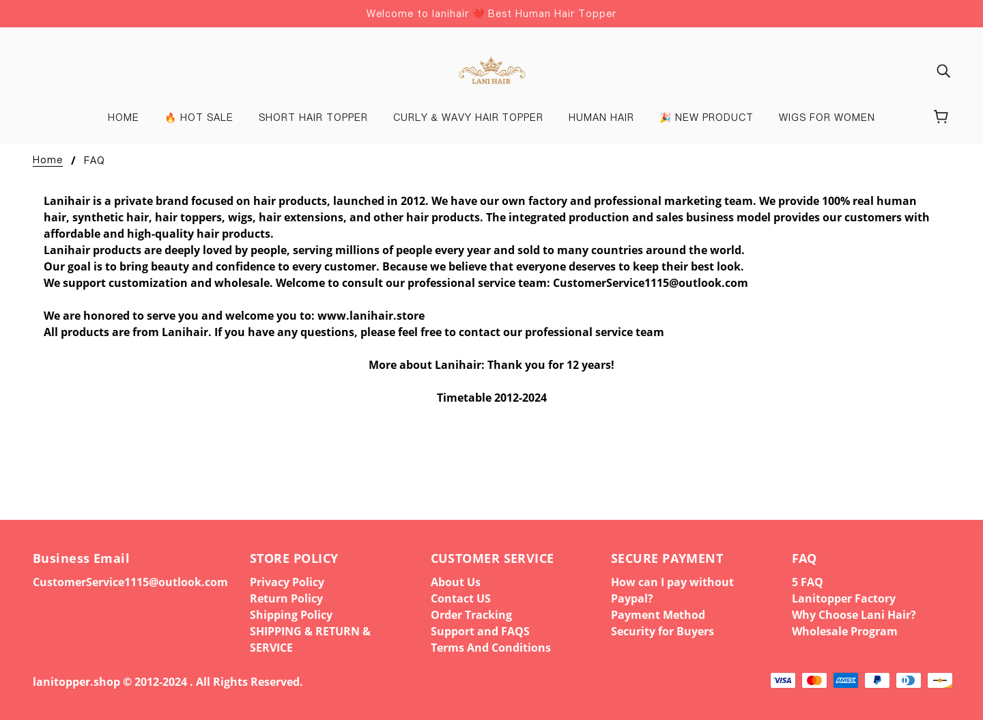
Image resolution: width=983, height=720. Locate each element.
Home (48, 160)
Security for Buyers (662, 631)
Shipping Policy (291, 614)
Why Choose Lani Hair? (854, 614)
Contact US (461, 598)
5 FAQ (807, 582)
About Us (456, 582)
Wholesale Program (845, 631)
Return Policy (286, 598)
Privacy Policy (287, 582)
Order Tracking (471, 614)
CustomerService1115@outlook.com (130, 582)
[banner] (491, 69)
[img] (943, 70)
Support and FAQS (480, 631)
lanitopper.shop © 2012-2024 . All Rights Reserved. (168, 681)
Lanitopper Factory (844, 598)
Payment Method (658, 614)
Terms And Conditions (491, 647)
